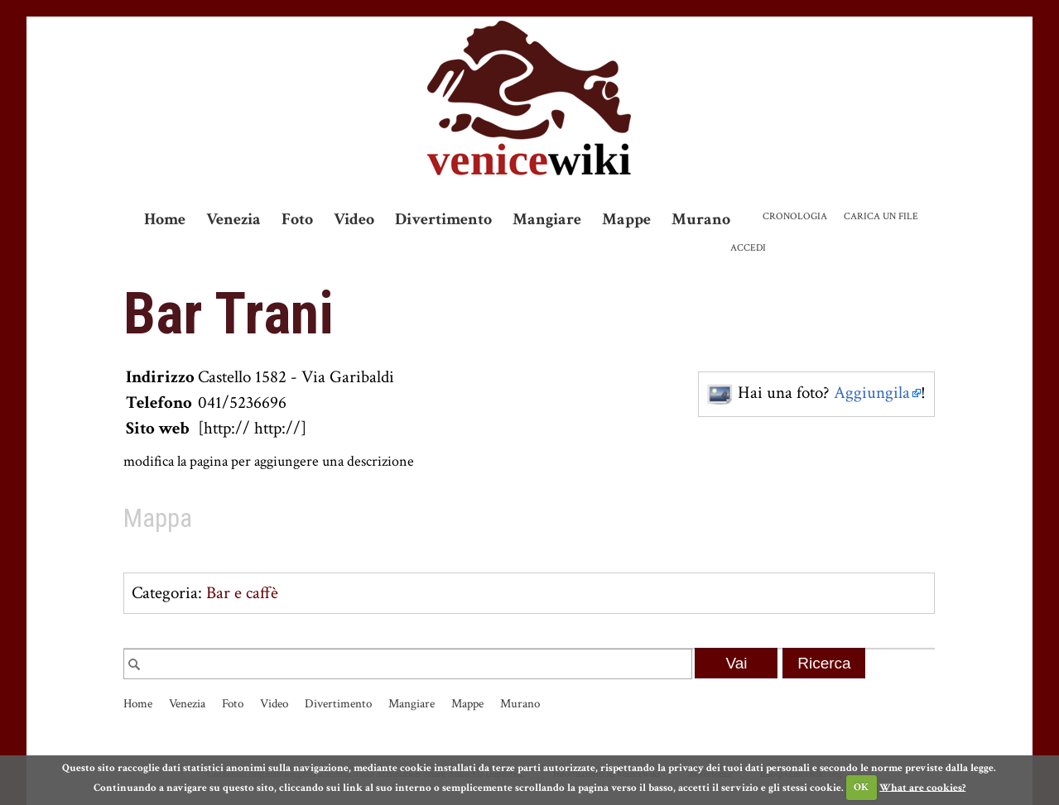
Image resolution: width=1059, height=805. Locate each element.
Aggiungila (872, 392)
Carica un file (881, 216)
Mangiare (547, 219)
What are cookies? (922, 787)
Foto (297, 219)
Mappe (626, 219)
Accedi (748, 248)
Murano (701, 219)
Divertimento (443, 219)
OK (861, 787)
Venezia (233, 219)
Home (164, 219)
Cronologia (795, 216)
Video (354, 219)
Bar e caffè (242, 593)
